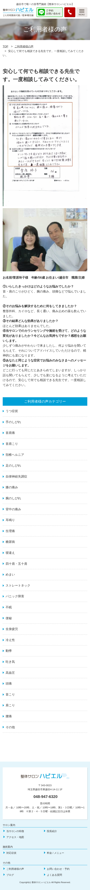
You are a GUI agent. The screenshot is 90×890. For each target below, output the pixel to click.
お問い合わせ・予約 (58, 868)
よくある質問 (54, 874)
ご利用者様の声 (23, 46)
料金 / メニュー (55, 852)
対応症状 (11, 852)
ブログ (10, 874)
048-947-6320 (45, 796)
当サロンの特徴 (15, 831)
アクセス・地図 (15, 837)
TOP (5, 46)
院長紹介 (52, 831)
